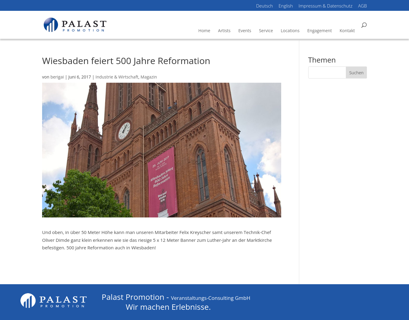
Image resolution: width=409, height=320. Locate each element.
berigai (57, 77)
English (285, 6)
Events (244, 30)
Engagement (319, 30)
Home (204, 30)
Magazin (148, 77)
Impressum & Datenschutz (325, 6)
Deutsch (264, 6)
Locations (290, 30)
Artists (224, 30)
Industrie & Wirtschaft (117, 77)
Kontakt (347, 30)
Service (266, 30)
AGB (362, 6)
